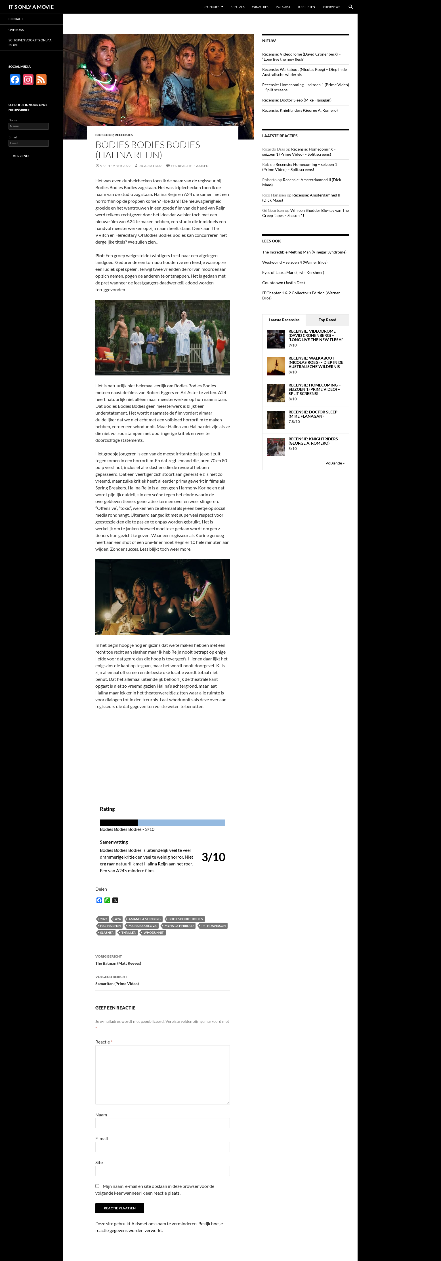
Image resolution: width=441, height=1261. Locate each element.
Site (99, 1162)
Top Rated (327, 319)
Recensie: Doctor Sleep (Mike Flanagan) (296, 100)
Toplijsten (306, 7)
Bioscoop (104, 135)
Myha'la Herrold (179, 926)
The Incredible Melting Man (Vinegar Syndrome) (304, 252)
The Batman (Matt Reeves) (162, 959)
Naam (101, 1114)
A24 (118, 919)
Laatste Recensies (284, 319)
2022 (103, 919)
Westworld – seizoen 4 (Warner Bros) (294, 262)
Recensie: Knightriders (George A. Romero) (300, 110)
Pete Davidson (213, 926)
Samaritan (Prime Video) (162, 979)
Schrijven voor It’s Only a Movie (30, 42)
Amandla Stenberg (145, 919)
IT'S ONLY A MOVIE (31, 7)
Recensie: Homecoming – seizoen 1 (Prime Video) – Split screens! (299, 152)
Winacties (260, 7)
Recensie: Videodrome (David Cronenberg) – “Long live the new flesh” (301, 57)
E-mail (101, 1138)
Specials (238, 7)
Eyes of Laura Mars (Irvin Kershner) (293, 272)
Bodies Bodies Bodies (186, 919)
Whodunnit (154, 932)
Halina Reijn (110, 926)
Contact (16, 19)
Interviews (331, 7)
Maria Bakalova (143, 926)
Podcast (283, 7)
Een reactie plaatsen (190, 166)
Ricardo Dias (150, 166)
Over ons (16, 29)
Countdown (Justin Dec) (283, 282)
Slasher (107, 932)
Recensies (211, 7)
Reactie (103, 1041)
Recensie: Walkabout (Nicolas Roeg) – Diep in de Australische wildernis (316, 362)
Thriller (128, 932)
